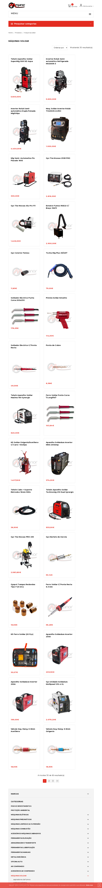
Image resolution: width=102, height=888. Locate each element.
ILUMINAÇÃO (16, 687)
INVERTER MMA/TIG (20, 616)
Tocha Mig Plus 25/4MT (21, 194)
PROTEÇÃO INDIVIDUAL (20, 706)
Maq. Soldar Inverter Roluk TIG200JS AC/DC (21, 107)
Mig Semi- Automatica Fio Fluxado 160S (50, 107)
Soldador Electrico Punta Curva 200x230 (50, 195)
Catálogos (13, 808)
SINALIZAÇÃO (16, 715)
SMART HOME (16, 724)
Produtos (18, 34)
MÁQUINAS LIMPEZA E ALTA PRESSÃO (25, 552)
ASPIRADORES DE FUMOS (22, 607)
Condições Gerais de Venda (62, 798)
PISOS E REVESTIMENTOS (21, 534)
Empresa (12, 788)
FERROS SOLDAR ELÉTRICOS (22, 613)
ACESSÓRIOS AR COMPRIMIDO (23, 599)
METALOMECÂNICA (18, 585)
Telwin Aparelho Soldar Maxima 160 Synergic (81, 238)
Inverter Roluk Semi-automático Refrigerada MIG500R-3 (51, 62)
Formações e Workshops (19, 804)
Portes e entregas (59, 795)
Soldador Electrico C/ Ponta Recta (21, 238)
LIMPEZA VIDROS (17, 682)
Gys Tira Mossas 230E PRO (80, 107)
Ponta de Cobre (47, 237)
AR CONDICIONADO (18, 645)
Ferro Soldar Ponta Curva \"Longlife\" (19, 282)
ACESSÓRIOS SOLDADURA (21, 635)
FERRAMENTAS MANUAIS (20, 580)
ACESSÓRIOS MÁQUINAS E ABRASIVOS (26, 561)
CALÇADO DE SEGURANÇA (21, 710)
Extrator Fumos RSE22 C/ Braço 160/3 (50, 151)
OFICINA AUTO (16, 589)
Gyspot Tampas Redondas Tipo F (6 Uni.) (49, 373)
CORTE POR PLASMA (20, 610)
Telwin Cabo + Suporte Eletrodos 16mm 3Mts (21, 328)
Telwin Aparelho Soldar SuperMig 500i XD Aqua (22, 61)
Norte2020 (57, 814)
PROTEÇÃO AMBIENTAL (20, 538)
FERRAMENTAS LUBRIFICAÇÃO (23, 575)
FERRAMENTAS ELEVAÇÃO (21, 566)
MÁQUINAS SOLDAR (18, 603)
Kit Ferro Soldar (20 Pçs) (22, 417)
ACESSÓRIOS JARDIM (19, 720)
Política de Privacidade (61, 805)
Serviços (12, 791)
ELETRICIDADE (16, 668)
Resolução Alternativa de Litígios (64, 808)
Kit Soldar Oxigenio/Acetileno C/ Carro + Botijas (50, 283)
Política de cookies (59, 792)
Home (10, 34)
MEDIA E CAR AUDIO (18, 696)
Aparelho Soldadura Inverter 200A (79, 418)
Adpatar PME (58, 818)
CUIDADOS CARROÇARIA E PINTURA (25, 654)
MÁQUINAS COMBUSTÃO (20, 556)
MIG (14, 622)
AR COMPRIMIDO (17, 594)
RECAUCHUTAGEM (18, 673)
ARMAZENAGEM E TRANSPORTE (23, 570)
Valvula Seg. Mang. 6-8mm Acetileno (50, 461)
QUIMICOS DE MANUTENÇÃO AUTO (24, 649)
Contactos (13, 811)
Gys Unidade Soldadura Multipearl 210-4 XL (21, 461)
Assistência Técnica (17, 801)
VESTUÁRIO (15, 701)
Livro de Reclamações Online (63, 811)
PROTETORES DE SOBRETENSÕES (24, 625)
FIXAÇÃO (14, 663)
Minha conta (86, 6)
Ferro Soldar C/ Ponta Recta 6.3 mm (80, 372)
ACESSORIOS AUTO (18, 692)
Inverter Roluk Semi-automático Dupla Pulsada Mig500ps (79, 62)
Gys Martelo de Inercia (21, 371)
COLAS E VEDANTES (18, 659)
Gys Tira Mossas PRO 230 (79, 328)
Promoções (13, 798)
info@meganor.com (17, 844)
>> (57, 509)
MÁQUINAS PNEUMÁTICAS (21, 547)
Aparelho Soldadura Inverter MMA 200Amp (80, 282)
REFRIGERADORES (19, 628)
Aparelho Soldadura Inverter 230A (49, 418)
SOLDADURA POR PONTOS (21, 631)
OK (90, 835)
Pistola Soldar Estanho (80, 194)
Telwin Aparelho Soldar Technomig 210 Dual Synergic (51, 329)
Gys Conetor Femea (79, 150)
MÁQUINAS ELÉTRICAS (19, 542)
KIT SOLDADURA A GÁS (20, 619)
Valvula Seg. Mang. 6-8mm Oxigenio (80, 461)
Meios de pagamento (60, 801)
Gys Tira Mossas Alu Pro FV (22, 151)
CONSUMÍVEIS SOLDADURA (21, 640)
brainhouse (22, 858)
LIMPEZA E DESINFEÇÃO (20, 677)
